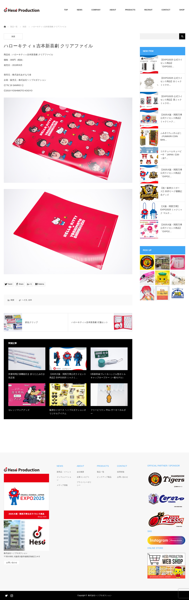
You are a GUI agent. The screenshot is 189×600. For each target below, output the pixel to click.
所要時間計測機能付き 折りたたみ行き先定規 (26, 376)
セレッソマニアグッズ (18, 410)
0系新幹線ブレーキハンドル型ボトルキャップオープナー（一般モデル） (108, 376)
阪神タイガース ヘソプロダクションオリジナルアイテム (67, 411)
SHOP (181, 10)
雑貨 (24, 27)
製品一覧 (14, 27)
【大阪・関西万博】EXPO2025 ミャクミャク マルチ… (171, 209)
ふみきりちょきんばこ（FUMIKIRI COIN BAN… (171, 136)
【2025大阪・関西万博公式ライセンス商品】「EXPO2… (171, 173)
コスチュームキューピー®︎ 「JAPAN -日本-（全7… (171, 154)
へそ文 (24, 300)
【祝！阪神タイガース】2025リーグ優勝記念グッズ (171, 191)
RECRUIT (148, 10)
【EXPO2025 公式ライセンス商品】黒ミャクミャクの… (171, 99)
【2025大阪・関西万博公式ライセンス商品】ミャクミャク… (171, 118)
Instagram (11, 595)
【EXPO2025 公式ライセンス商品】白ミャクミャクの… (171, 81)
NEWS (79, 10)
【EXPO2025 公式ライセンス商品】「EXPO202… (171, 63)
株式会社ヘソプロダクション (100, 595)
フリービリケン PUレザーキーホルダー (108, 411)
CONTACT (165, 10)
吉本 (30, 300)
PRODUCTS (130, 10)
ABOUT (113, 10)
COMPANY (95, 10)
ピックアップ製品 (104, 477)
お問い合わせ (122, 477)
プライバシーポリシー (84, 483)
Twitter (6, 595)
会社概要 (80, 472)
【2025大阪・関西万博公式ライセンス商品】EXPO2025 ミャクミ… (67, 376)
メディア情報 (62, 485)
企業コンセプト (83, 477)
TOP (66, 10)
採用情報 (120, 472)
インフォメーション (64, 478)
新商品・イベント (64, 472)
